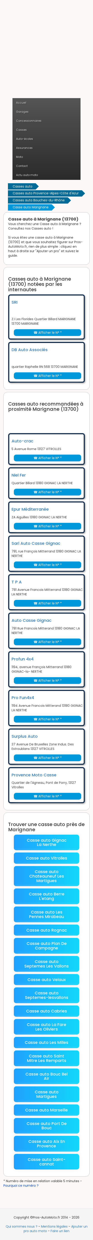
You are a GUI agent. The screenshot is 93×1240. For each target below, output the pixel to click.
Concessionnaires (29, 121)
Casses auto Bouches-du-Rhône (39, 200)
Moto (19, 157)
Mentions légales (54, 1226)
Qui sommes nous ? (21, 1226)
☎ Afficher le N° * (48, 332)
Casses (21, 130)
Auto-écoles (24, 139)
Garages (22, 112)
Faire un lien (60, 1231)
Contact (22, 166)
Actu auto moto (27, 175)
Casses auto (22, 186)
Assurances (24, 148)
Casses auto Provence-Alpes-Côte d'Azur (46, 193)
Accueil (21, 103)
